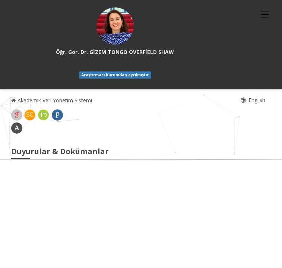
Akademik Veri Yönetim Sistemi (51, 100)
